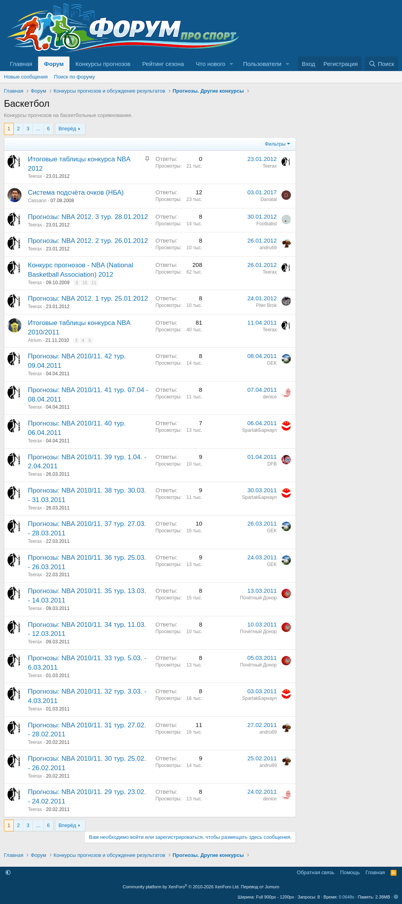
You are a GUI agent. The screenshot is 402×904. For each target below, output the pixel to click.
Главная (21, 63)
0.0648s (346, 897)
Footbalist (266, 223)
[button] (231, 64)
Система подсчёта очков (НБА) (76, 192)
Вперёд (67, 128)
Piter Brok (266, 305)
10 (84, 282)
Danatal (269, 199)
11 (93, 282)
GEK (272, 363)
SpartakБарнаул (259, 430)
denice (270, 397)
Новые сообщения (26, 77)
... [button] (38, 128)
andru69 (268, 247)
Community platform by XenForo (181, 886)
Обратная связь (315, 872)
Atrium (35, 340)
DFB (272, 464)
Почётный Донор (258, 598)
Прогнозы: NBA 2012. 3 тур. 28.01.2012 (88, 217)
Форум (54, 63)
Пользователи (262, 63)
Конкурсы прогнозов (102, 63)
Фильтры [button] (275, 144)
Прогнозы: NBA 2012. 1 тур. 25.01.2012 (88, 298)
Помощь (350, 872)
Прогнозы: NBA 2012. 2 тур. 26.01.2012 (88, 241)
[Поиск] (381, 64)
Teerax (35, 176)
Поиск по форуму (74, 77)
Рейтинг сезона (163, 63)
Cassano (37, 200)
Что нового (210, 63)
